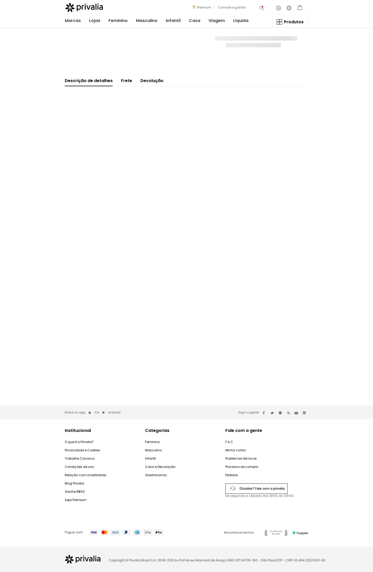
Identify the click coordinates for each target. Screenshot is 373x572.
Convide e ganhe (231, 7)
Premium (204, 7)
